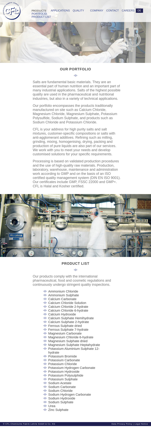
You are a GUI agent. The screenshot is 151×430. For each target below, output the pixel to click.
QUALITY (78, 10)
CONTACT (112, 10)
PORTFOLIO (39, 13)
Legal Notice (141, 424)
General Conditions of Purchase (129, 428)
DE (139, 10)
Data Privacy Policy (121, 424)
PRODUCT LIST (40, 16)
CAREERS (128, 10)
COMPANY (96, 10)
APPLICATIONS (60, 10)
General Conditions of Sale (95, 428)
